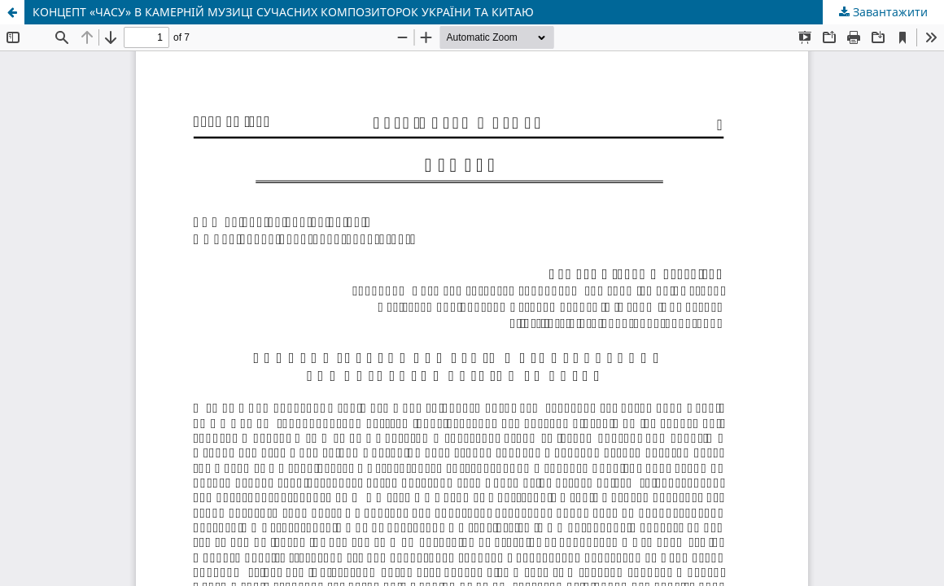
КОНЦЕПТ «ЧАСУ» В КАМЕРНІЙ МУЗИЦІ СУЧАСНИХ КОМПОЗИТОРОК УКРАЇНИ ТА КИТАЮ (283, 12)
